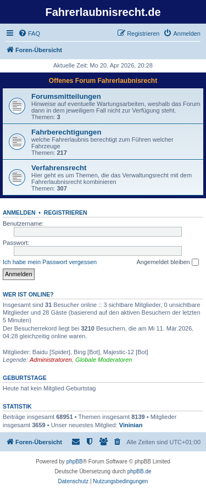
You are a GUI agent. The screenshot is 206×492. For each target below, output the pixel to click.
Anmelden (19, 212)
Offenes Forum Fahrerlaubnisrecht (103, 81)
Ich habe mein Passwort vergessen (50, 262)
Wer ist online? (28, 294)
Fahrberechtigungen (66, 132)
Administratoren (51, 359)
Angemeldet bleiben (167, 262)
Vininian (131, 425)
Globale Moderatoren (103, 359)
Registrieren (65, 212)
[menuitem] (29, 33)
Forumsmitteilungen (66, 96)
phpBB (74, 462)
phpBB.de (139, 471)
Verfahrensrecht (58, 168)
